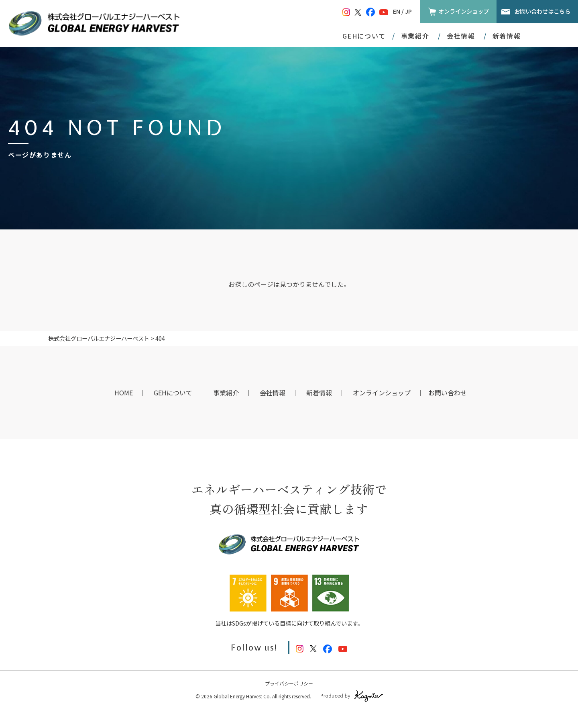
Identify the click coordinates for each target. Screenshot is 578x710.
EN (396, 11)
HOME (123, 392)
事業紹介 (226, 392)
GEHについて (364, 36)
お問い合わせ (447, 392)
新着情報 (507, 36)
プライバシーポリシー (289, 683)
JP (408, 11)
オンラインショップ (463, 11)
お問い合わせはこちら (542, 11)
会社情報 (272, 392)
